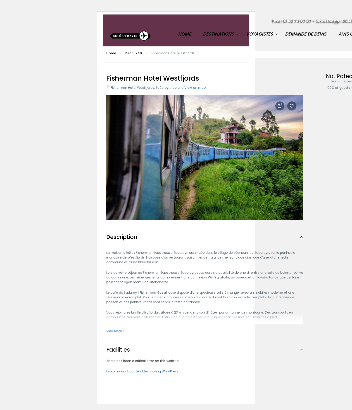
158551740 (133, 53)
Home (184, 34)
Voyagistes (259, 34)
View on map (195, 87)
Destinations (218, 34)
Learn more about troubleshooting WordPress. (142, 371)
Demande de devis (305, 34)
